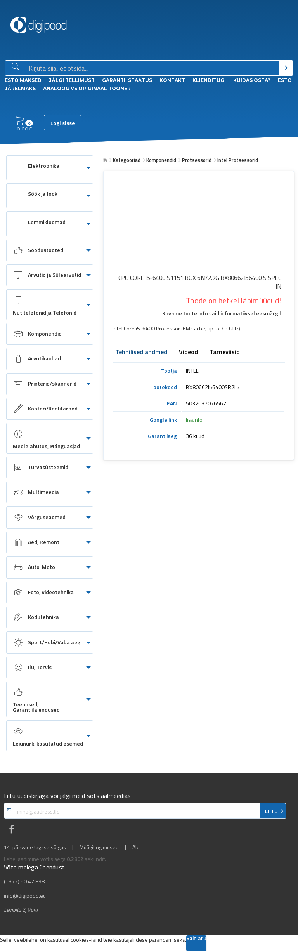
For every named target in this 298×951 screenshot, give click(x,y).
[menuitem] (49, 167)
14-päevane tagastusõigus (35, 847)
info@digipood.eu (25, 896)
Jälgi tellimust (72, 80)
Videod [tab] (188, 352)
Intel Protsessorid (237, 160)
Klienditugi (209, 80)
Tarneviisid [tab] (225, 352)
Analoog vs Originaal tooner (87, 88)
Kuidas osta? (251, 80)
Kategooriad (126, 160)
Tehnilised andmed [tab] (141, 352)
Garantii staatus (127, 80)
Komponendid (161, 160)
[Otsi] (286, 68)
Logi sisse (62, 123)
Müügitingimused (99, 847)
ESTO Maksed (23, 80)
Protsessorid (196, 160)
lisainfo (194, 420)
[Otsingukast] (152, 68)
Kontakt (172, 80)
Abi (136, 847)
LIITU (271, 811)
